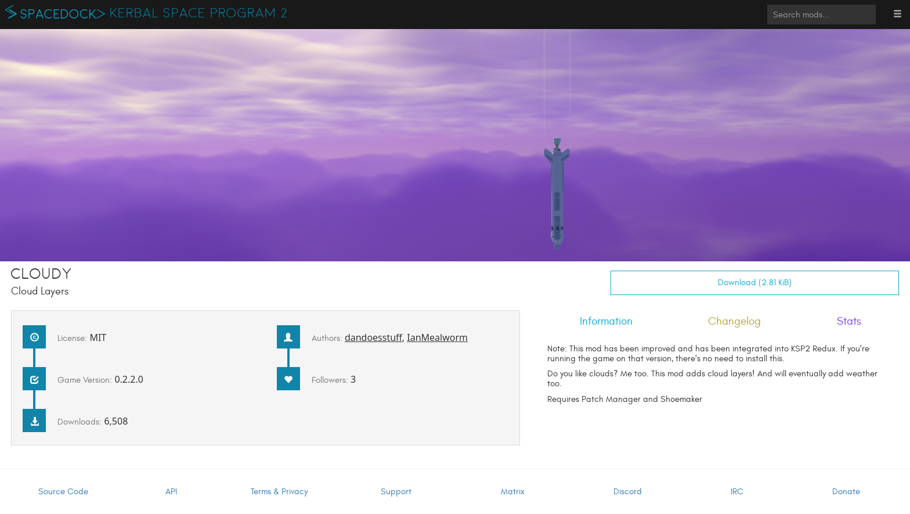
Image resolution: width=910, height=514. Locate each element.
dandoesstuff (373, 337)
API (171, 492)
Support (396, 492)
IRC (737, 492)
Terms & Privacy (279, 492)
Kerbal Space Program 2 (199, 13)
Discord (627, 492)
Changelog (734, 321)
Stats (849, 321)
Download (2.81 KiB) (755, 282)
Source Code (63, 492)
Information (606, 321)
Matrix (513, 492)
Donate (846, 492)
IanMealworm (437, 337)
